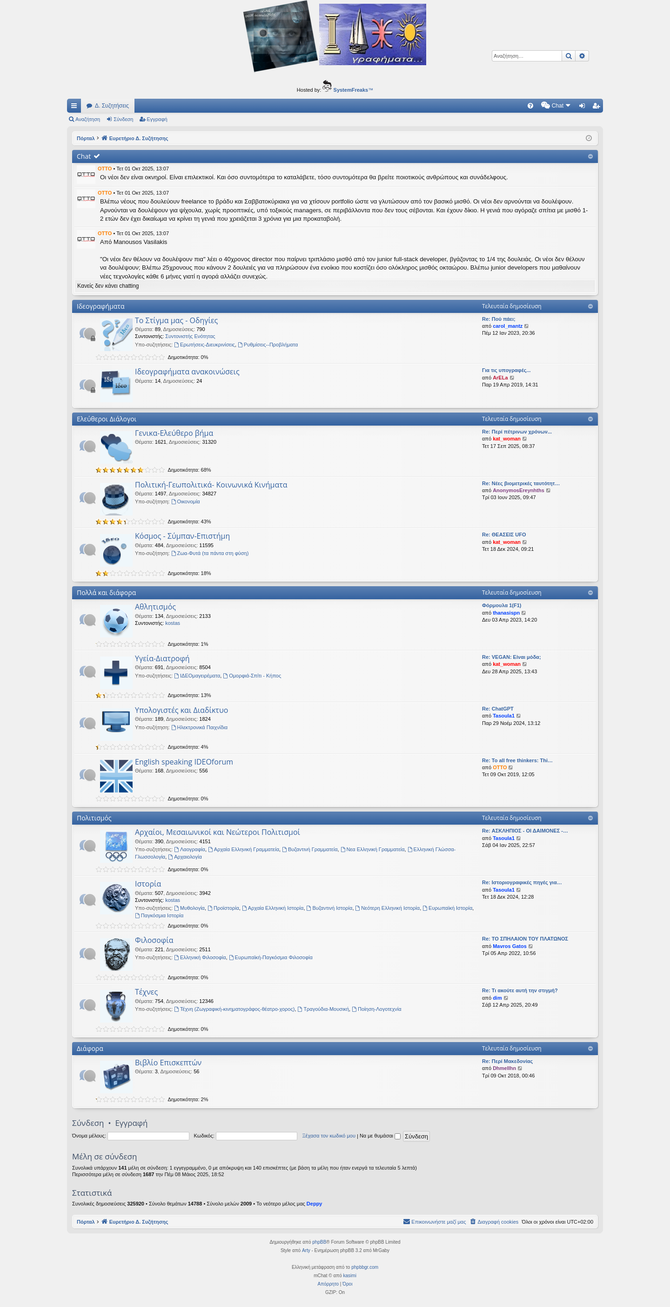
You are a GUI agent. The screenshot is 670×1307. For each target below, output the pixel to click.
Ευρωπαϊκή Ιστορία (447, 908)
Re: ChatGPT (498, 708)
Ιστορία (148, 884)
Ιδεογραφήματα (101, 306)
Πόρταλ (86, 138)
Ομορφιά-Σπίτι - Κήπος (252, 675)
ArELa (500, 377)
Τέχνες (146, 992)
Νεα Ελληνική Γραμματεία (373, 849)
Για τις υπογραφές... (506, 370)
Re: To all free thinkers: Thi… (517, 760)
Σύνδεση (123, 119)
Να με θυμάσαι (380, 1135)
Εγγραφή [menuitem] (598, 107)
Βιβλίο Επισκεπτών (168, 1062)
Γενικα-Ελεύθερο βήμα (174, 433)
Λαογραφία (189, 849)
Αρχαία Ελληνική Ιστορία (272, 908)
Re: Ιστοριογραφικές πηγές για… (522, 882)
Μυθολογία (189, 908)
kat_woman (507, 438)
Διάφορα (90, 1048)
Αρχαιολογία (184, 857)
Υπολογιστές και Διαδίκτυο (181, 710)
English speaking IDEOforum (184, 762)
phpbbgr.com (364, 1267)
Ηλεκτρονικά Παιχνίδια (199, 727)
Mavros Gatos (510, 946)
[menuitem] (451, 106)
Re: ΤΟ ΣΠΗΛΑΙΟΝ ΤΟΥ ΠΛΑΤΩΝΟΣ (525, 938)
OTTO (105, 168)
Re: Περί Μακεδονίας (507, 1061)
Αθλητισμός (155, 607)
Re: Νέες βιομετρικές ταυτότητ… (521, 483)
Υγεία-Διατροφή (162, 658)
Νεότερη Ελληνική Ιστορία (387, 908)
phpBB (319, 1242)
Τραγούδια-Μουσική (323, 1009)
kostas (172, 623)
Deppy (314, 1203)
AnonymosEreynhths (518, 490)
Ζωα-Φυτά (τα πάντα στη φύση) (210, 553)
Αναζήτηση (87, 119)
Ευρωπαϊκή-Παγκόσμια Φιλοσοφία (271, 957)
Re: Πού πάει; (499, 319)
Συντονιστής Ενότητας (190, 336)
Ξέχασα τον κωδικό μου (328, 1135)
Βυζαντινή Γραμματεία (309, 849)
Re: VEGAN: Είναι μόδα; (511, 657)
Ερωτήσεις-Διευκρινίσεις (204, 344)
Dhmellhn (504, 1068)
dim (497, 998)
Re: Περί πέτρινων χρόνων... (517, 431)
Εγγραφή (157, 119)
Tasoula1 (504, 715)
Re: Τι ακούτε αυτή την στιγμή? (520, 990)
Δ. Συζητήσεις (112, 105)
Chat (84, 156)
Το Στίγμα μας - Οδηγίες (176, 320)
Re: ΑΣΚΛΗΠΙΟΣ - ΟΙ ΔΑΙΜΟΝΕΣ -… (525, 830)
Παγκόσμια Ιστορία (159, 915)
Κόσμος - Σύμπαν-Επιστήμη (182, 536)
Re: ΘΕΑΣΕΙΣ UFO (504, 534)
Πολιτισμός (94, 817)
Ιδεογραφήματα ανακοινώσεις (187, 371)
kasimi (349, 1275)
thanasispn (506, 613)
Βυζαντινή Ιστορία (330, 908)
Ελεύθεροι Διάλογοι (106, 418)
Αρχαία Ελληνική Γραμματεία (243, 849)
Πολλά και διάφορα (106, 592)
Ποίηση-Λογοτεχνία (376, 1009)
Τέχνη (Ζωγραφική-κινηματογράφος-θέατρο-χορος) (234, 1009)
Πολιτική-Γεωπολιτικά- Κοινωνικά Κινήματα (211, 485)
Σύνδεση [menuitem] (584, 107)
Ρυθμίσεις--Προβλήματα (268, 344)
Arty (306, 1250)
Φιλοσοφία (154, 940)
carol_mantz (508, 326)
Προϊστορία (223, 908)
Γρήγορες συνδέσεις (76, 107)
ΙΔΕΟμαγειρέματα (197, 675)
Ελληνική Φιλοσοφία (200, 957)
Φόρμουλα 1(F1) (502, 605)
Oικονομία (185, 501)
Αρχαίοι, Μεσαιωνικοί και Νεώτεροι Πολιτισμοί (217, 832)
